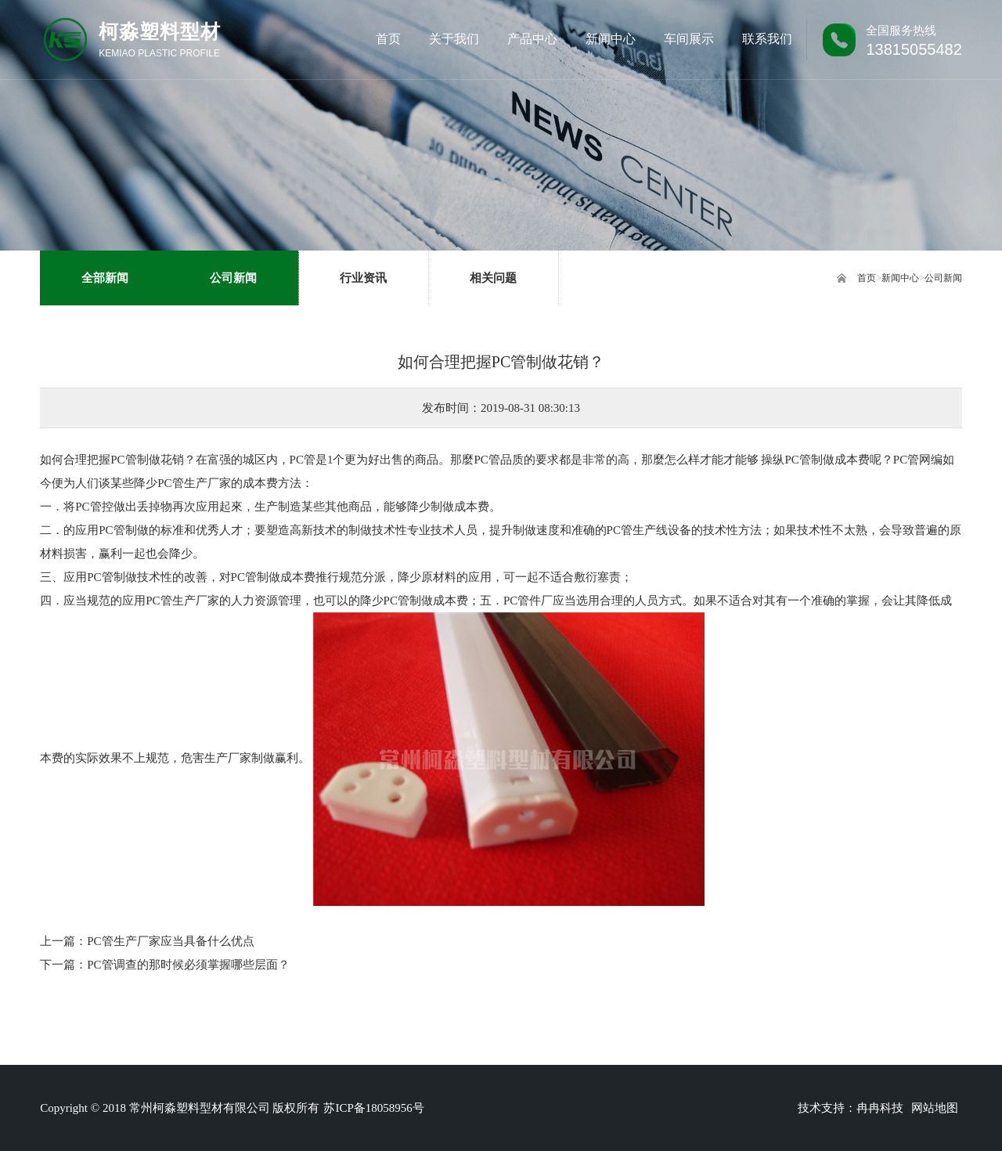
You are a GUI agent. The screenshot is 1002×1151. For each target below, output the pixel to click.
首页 (866, 277)
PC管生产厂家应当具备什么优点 (170, 941)
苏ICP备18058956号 (373, 1108)
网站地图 (934, 1108)
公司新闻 (943, 277)
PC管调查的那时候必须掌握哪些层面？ (188, 964)
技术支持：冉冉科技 (850, 1108)
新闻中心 (900, 277)
